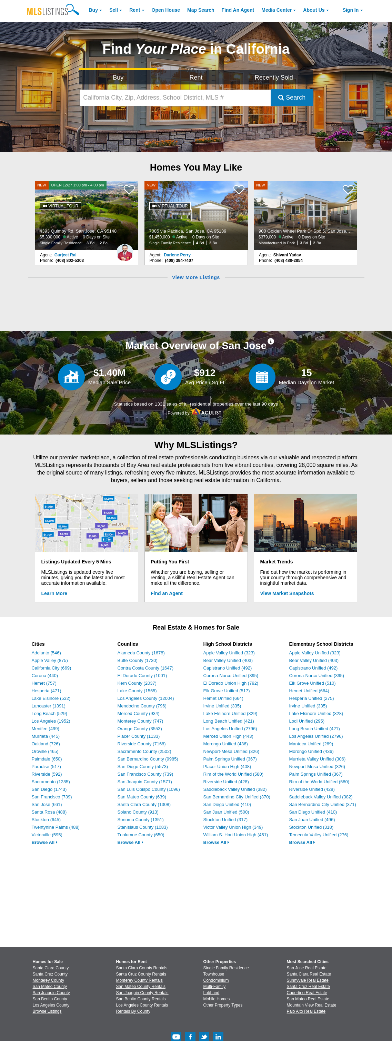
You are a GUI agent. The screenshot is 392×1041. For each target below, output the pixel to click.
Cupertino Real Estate (307, 992)
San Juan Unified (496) (312, 819)
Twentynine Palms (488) (56, 827)
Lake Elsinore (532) (51, 698)
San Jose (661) (47, 804)
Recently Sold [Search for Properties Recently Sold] (274, 77)
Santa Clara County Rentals (142, 968)
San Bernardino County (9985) (148, 759)
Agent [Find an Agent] (238, 10)
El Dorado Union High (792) (231, 683)
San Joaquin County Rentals (142, 992)
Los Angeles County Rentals (142, 1005)
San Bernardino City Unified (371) (322, 804)
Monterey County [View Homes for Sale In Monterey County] (48, 980)
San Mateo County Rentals (140, 986)
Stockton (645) (46, 819)
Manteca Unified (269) (311, 743)
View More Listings (196, 277)
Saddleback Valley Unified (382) (235, 789)
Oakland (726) (46, 743)
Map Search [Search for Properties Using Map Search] (200, 10)
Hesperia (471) (46, 690)
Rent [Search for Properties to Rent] (195, 77)
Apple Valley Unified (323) (229, 652)
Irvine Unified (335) (222, 705)
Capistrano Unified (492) (227, 668)
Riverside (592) (47, 774)
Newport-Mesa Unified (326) (231, 751)
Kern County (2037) (137, 683)
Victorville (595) (47, 834)
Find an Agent (167, 593)
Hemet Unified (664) (223, 698)
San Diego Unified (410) (227, 804)
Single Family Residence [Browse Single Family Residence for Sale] (226, 968)
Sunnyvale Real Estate (308, 980)
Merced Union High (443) (228, 736)
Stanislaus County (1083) (143, 827)
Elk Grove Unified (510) (312, 683)
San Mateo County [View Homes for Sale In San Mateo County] (50, 986)
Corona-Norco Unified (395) (231, 675)
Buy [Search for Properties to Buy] (118, 77)
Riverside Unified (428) (226, 781)
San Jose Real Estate (306, 968)
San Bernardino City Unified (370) (236, 796)
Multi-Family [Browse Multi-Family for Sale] (214, 986)
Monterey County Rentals (139, 980)
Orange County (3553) (140, 728)
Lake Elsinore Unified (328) (316, 713)
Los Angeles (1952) (51, 721)
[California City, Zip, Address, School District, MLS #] (175, 97)
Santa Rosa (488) (49, 812)
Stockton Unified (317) (225, 819)
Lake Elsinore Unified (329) (230, 713)
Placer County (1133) (139, 736)
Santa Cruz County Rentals (141, 974)
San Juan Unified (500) (226, 812)
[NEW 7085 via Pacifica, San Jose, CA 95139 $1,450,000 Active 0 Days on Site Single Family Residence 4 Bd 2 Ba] (196, 215)
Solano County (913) (138, 812)
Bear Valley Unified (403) (228, 660)
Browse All (45, 842)
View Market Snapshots (287, 593)
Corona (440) (45, 675)
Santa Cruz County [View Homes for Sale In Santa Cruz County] (50, 974)
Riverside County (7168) (142, 743)
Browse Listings (47, 1011)
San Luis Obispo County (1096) (149, 789)
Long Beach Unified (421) (228, 721)
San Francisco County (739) (145, 774)
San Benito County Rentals (141, 999)
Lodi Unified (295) (307, 721)
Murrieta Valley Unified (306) (317, 759)
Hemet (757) (44, 683)
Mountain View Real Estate (311, 1005)
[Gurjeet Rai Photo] (124, 250)
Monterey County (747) (140, 721)
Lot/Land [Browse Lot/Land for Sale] (211, 992)
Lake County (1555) (137, 690)
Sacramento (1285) (51, 781)
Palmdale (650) (47, 759)
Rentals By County (133, 1011)
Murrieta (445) (46, 736)
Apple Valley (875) (50, 660)
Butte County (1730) (138, 660)
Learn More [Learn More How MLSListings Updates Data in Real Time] (54, 593)
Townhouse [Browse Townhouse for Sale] (213, 974)
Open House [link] (166, 10)
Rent (134, 10)
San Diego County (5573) (143, 766)
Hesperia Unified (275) (311, 698)
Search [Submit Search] (291, 97)
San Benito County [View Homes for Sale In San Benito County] (50, 999)
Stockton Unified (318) (311, 827)
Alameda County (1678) (141, 652)
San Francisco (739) (52, 796)
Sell (113, 10)
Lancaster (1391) (49, 705)
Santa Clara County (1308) (144, 804)
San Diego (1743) (49, 789)
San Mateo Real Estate (308, 999)
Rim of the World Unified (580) (233, 774)
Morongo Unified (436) (225, 743)
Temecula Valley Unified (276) (319, 834)
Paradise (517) (46, 766)
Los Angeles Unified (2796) (230, 728)
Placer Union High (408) (227, 766)
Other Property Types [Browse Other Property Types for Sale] (223, 1005)
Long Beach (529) (49, 713)
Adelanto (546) (46, 652)
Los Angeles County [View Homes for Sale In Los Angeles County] (51, 1005)
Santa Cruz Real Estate (308, 986)
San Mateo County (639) (142, 796)
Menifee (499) (45, 728)
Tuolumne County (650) (141, 834)
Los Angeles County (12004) (146, 698)
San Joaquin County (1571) (145, 781)
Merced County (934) (139, 713)
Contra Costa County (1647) (146, 668)
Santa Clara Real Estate (309, 974)
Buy (93, 10)
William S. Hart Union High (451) (235, 834)
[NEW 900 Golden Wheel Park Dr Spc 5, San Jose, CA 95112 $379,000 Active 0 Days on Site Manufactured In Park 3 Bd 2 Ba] (305, 215)
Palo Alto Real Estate (306, 1011)
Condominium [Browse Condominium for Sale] (216, 980)
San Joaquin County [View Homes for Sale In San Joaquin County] (51, 992)
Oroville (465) (45, 751)
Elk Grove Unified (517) (226, 690)
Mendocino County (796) (142, 705)
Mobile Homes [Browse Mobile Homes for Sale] (216, 999)
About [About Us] (313, 10)
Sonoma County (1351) (141, 819)
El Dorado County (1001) (142, 675)
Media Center (276, 10)
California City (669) (51, 668)
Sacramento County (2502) (144, 751)
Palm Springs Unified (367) (230, 759)
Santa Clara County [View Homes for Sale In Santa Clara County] (51, 968)
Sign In (351, 10)
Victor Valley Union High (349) (233, 827)
